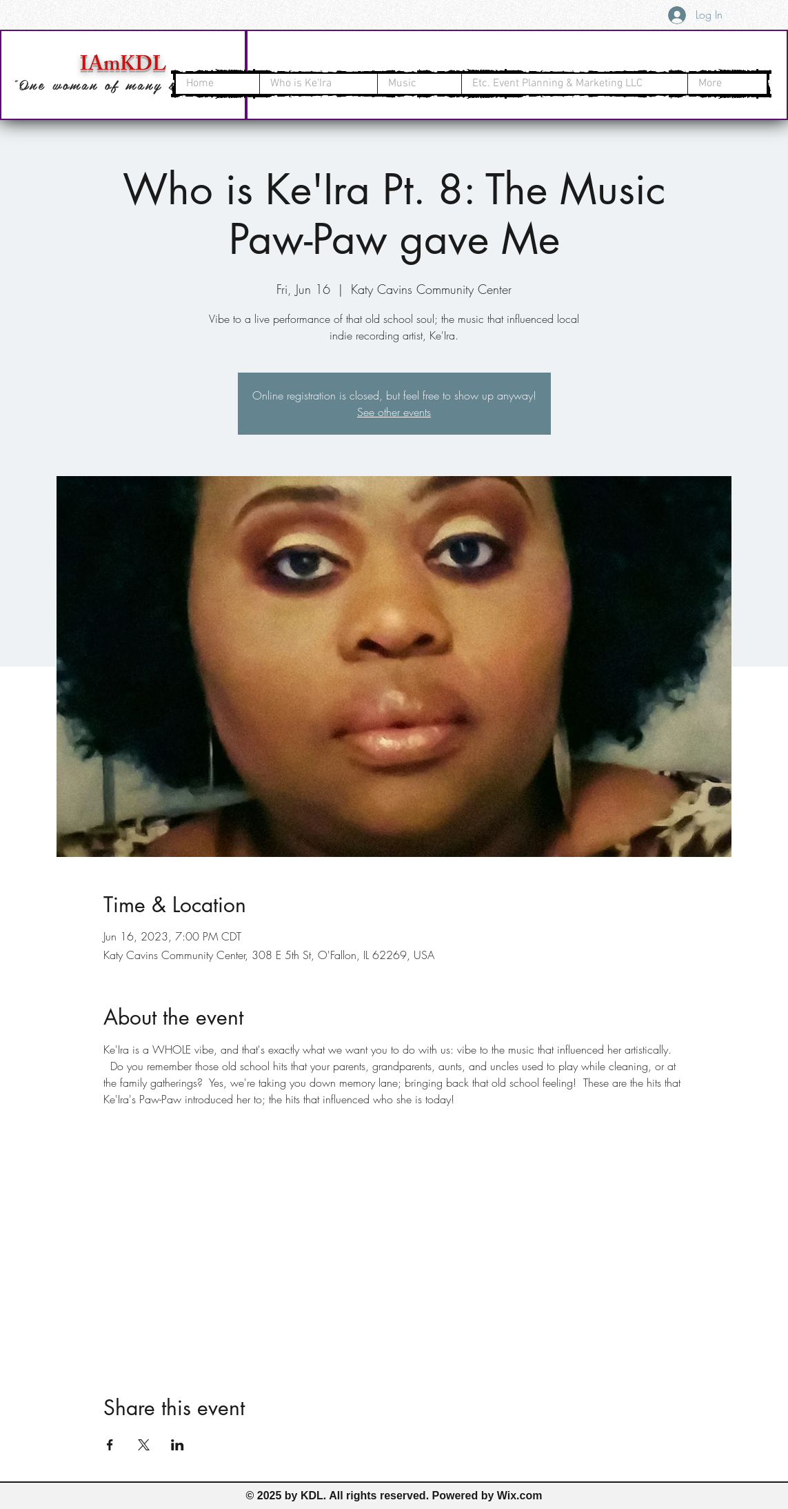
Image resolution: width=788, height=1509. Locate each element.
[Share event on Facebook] (110, 1444)
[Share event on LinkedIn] (177, 1444)
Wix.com (520, 1495)
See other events (394, 412)
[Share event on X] (143, 1444)
